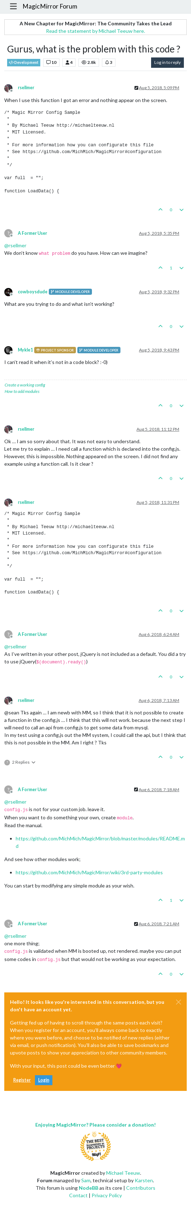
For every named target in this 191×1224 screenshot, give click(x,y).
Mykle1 (25, 350)
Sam (86, 1180)
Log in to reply (167, 62)
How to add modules (22, 391)
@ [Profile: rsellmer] (15, 245)
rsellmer (26, 87)
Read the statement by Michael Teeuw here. (95, 31)
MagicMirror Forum (49, 6)
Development (23, 62)
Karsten (144, 1180)
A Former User (32, 233)
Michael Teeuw (123, 1173)
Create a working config (25, 385)
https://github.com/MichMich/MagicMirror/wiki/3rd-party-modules (89, 872)
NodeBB (88, 1188)
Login (43, 1080)
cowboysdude (32, 291)
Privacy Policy (107, 1195)
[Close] (178, 1002)
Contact (78, 1195)
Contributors (140, 1188)
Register (22, 1080)
